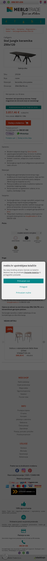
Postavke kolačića (31, 272)
